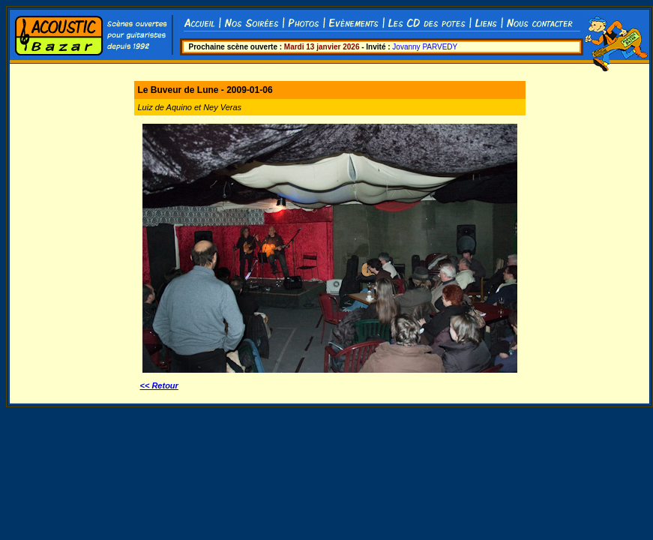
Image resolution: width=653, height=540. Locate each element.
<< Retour (159, 385)
